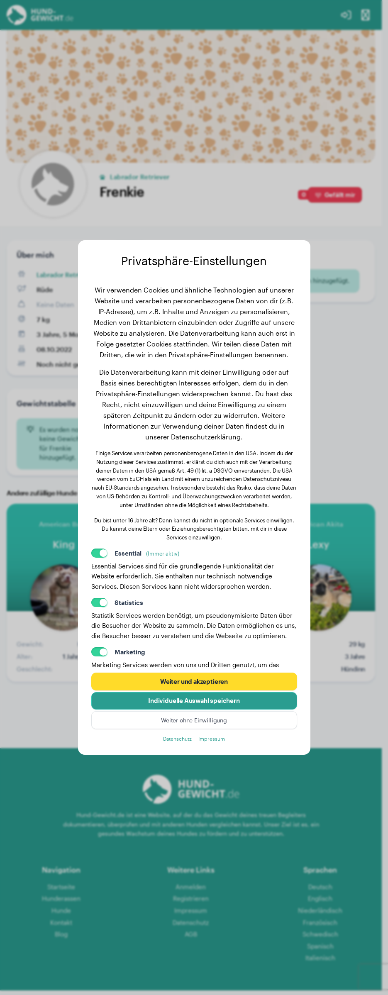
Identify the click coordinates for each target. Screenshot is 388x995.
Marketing (130, 650)
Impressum (213, 739)
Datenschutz (177, 739)
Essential (147, 552)
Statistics (129, 601)
